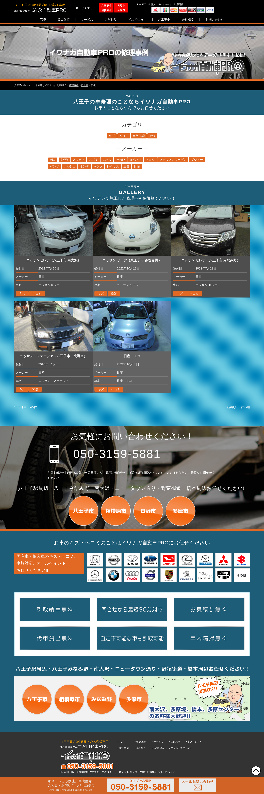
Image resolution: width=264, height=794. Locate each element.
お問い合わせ (161, 748)
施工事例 (124, 748)
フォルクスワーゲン (181, 748)
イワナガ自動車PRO (143, 772)
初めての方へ (195, 741)
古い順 (245, 407)
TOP (121, 741)
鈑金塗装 (141, 741)
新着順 (231, 407)
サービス (158, 741)
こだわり (175, 741)
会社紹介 (141, 748)
